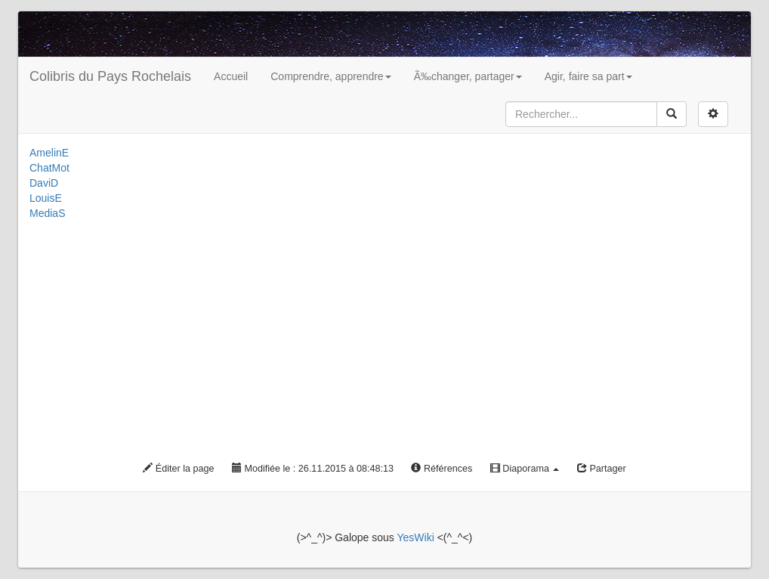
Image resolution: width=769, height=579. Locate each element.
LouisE (45, 198)
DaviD (43, 183)
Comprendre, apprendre (330, 76)
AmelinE (49, 153)
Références (441, 468)
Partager (601, 468)
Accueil (231, 76)
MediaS (47, 213)
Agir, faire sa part (588, 76)
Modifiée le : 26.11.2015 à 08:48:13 (313, 468)
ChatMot (49, 168)
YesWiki (415, 537)
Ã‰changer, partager (468, 76)
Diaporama (525, 468)
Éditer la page (178, 468)
